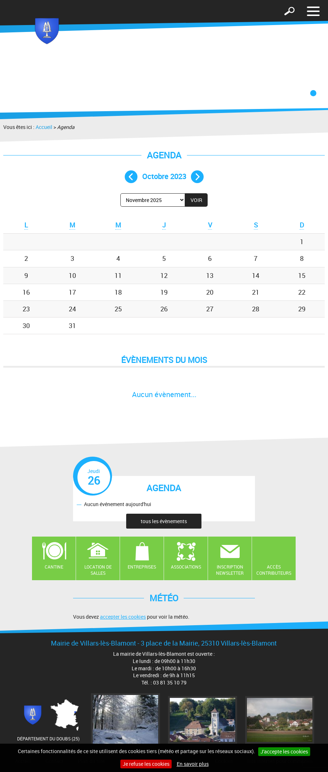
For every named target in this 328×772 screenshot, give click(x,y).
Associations (186, 567)
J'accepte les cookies (284, 751)
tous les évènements (164, 521)
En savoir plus (193, 763)
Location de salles (98, 570)
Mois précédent (131, 176)
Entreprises (142, 567)
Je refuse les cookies (146, 763)
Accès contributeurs (273, 570)
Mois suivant (197, 176)
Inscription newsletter (230, 570)
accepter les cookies (123, 616)
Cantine (54, 567)
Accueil (44, 127)
